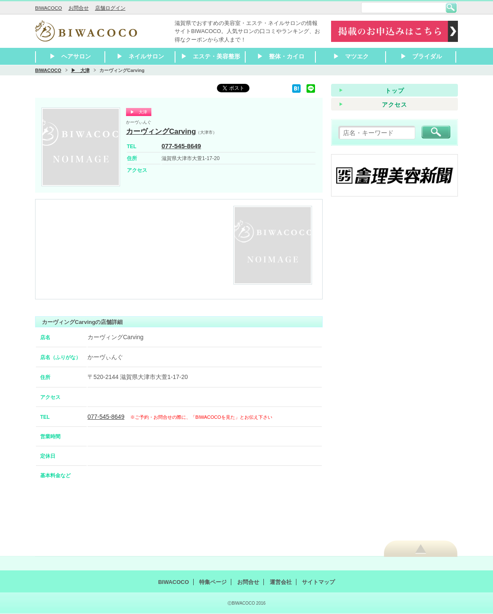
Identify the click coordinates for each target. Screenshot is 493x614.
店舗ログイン (110, 8)
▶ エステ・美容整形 (210, 56)
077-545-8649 (181, 145)
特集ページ (213, 582)
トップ (394, 90)
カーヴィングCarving (161, 131)
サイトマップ (318, 582)
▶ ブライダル (421, 56)
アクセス (394, 104)
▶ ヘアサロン (70, 56)
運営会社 (281, 582)
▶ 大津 (80, 70)
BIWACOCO (48, 8)
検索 (451, 8)
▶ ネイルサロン (140, 56)
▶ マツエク (351, 56)
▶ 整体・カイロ (280, 56)
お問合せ (78, 8)
